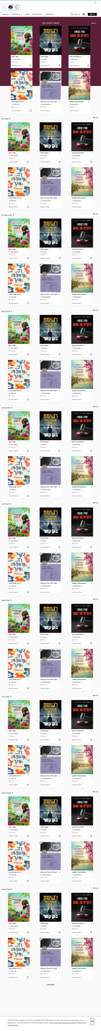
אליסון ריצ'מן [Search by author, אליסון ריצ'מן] (16, 59)
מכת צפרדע (7, 215)
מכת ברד (6, 696)
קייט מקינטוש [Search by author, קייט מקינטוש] (74, 104)
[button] (75, 15)
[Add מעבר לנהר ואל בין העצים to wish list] (59, 111)
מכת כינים (7, 311)
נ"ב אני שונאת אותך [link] (18, 102)
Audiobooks (49, 14)
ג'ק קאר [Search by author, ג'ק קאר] (44, 59)
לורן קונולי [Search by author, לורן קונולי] (16, 104)
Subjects (5, 14)
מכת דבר (6, 504)
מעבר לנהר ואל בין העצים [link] (49, 102)
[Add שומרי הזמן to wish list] (30, 65)
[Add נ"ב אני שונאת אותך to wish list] (30, 111)
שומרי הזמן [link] (15, 57)
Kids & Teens (37, 14)
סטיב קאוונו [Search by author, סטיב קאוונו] (74, 59)
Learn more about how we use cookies (63, 1023)
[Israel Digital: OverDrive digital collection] (11, 7)
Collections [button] (17, 14)
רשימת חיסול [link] (45, 57)
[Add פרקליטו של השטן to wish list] (88, 65)
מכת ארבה (7, 793)
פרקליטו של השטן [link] (75, 57)
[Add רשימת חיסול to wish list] (59, 65)
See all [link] (93, 23)
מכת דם (6, 119)
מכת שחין (6, 600)
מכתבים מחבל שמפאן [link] (76, 102)
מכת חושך (7, 889)
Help (95, 2)
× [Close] (92, 1021)
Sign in (92, 14)
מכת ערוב (7, 408)
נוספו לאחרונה (50, 23)
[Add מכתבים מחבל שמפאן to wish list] (88, 111)
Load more (51, 985)
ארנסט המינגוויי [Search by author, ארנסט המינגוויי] (46, 104)
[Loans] (84, 15)
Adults (27, 14)
